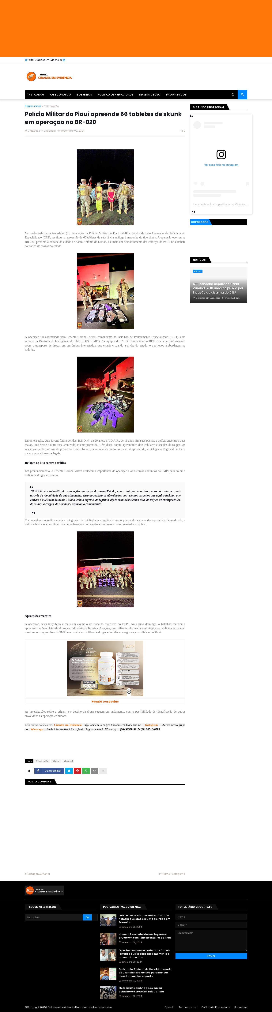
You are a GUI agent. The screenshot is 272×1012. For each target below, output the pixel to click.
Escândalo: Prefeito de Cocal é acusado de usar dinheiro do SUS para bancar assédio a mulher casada (145, 973)
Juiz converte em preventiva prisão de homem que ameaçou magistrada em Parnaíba (144, 919)
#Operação (51, 106)
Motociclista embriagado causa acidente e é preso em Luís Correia (141, 989)
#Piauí (55, 761)
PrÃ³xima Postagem (171, 874)
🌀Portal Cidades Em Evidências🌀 (45, 60)
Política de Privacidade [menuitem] (115, 94)
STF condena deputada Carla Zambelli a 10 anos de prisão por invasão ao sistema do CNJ (218, 288)
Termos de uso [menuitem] (149, 94)
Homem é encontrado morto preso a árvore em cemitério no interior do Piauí (145, 936)
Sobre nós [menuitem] (84, 94)
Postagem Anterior (38, 874)
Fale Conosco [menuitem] (60, 94)
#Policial (68, 761)
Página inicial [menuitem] (176, 94)
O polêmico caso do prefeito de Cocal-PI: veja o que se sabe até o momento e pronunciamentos (144, 954)
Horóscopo (199, 222)
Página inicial (33, 106)
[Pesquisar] (54, 917)
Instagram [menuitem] (36, 94)
